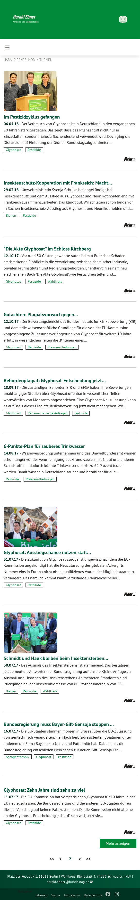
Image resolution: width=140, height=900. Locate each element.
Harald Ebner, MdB (20, 59)
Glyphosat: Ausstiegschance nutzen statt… (47, 552)
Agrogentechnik (17, 757)
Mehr (128, 159)
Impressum (72, 895)
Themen (45, 59)
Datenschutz (93, 895)
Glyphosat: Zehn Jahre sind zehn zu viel (44, 790)
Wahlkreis (55, 281)
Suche (55, 895)
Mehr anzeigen (118, 843)
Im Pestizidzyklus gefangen (32, 117)
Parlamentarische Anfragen (48, 413)
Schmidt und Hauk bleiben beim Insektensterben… (56, 658)
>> (88, 859)
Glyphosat (13, 150)
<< (52, 859)
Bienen (11, 215)
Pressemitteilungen (62, 347)
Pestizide (34, 150)
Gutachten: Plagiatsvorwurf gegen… (41, 314)
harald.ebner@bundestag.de (68, 882)
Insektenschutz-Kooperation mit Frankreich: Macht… (58, 183)
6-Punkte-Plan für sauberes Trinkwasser (44, 446)
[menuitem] (41, 894)
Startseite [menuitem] (25, 891)
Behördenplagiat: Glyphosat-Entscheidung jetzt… (55, 380)
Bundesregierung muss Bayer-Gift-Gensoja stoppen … (59, 724)
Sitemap (41, 895)
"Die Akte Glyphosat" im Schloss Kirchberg (47, 249)
